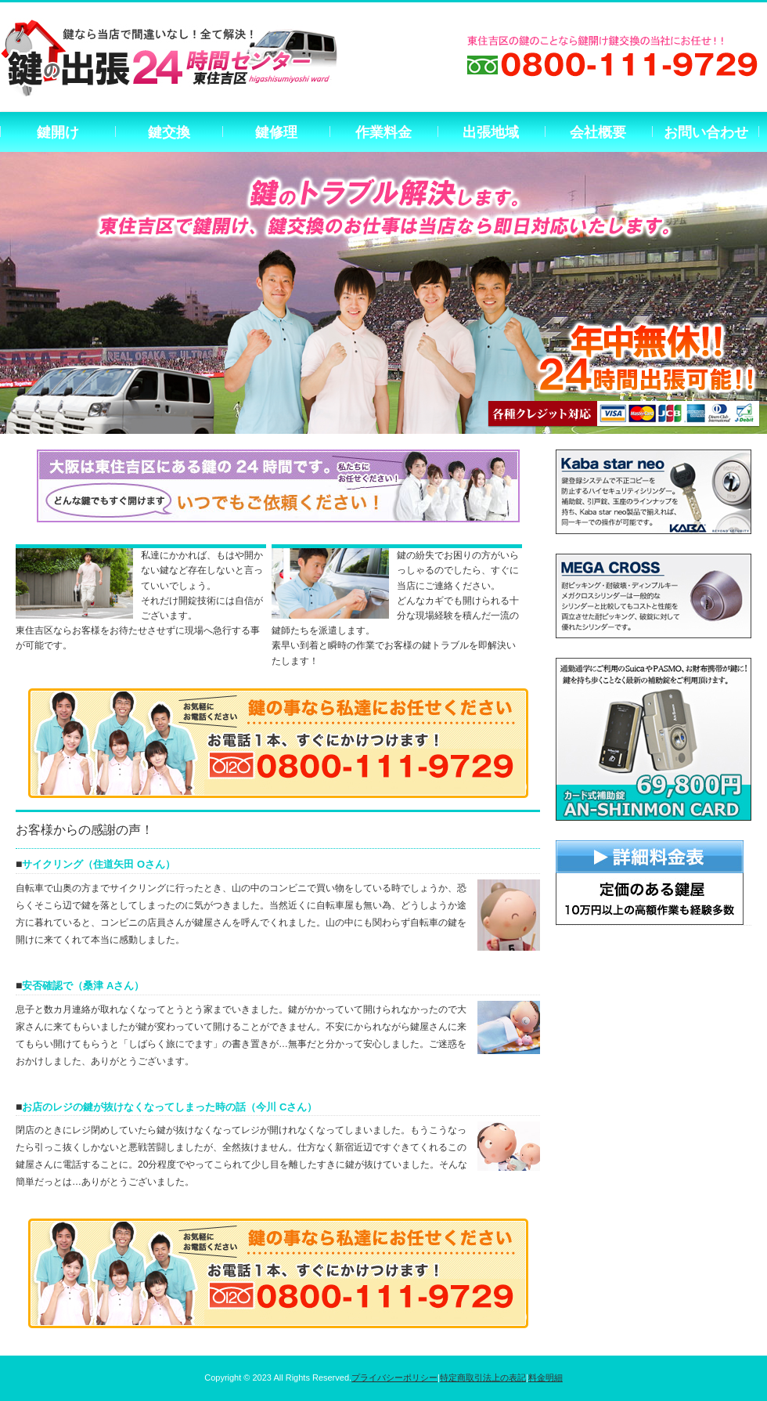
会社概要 (598, 132)
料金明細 (545, 1377)
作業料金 (383, 132)
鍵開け (58, 132)
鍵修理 (276, 132)
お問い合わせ (706, 132)
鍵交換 (169, 132)
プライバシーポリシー (394, 1377)
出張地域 (491, 132)
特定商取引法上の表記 (483, 1377)
